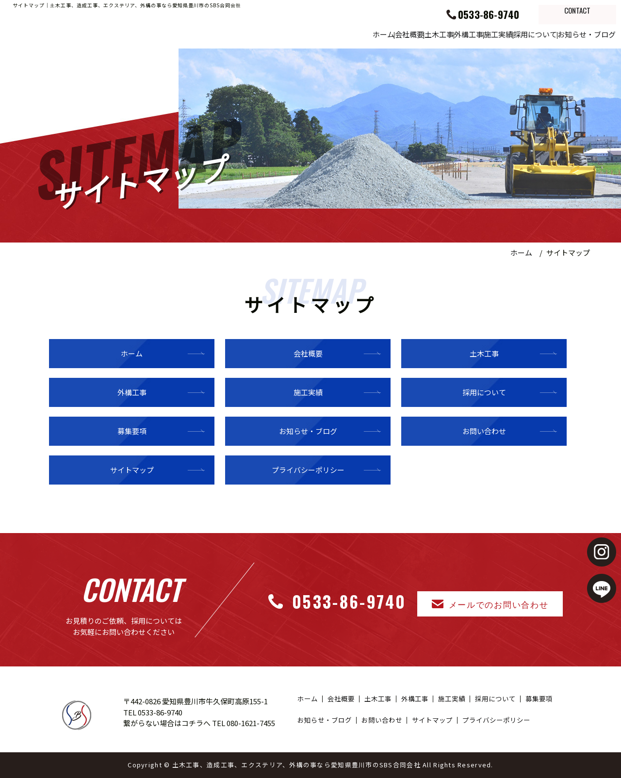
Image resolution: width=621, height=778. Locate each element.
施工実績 (453, 34)
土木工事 (357, 34)
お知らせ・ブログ (577, 34)
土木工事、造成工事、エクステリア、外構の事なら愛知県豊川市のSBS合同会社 (296, 764)
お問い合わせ (484, 431)
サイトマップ (132, 470)
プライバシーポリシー (308, 470)
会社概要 (309, 34)
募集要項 (132, 431)
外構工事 (405, 34)
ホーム (264, 34)
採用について (508, 34)
